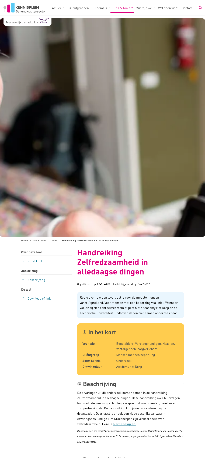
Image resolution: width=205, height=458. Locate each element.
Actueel (57, 8)
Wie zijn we (144, 8)
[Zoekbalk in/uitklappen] (200, 7)
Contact (187, 8)
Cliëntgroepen (79, 8)
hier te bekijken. (124, 424)
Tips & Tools (121, 8)
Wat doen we (167, 8)
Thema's (101, 8)
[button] (130, 383)
